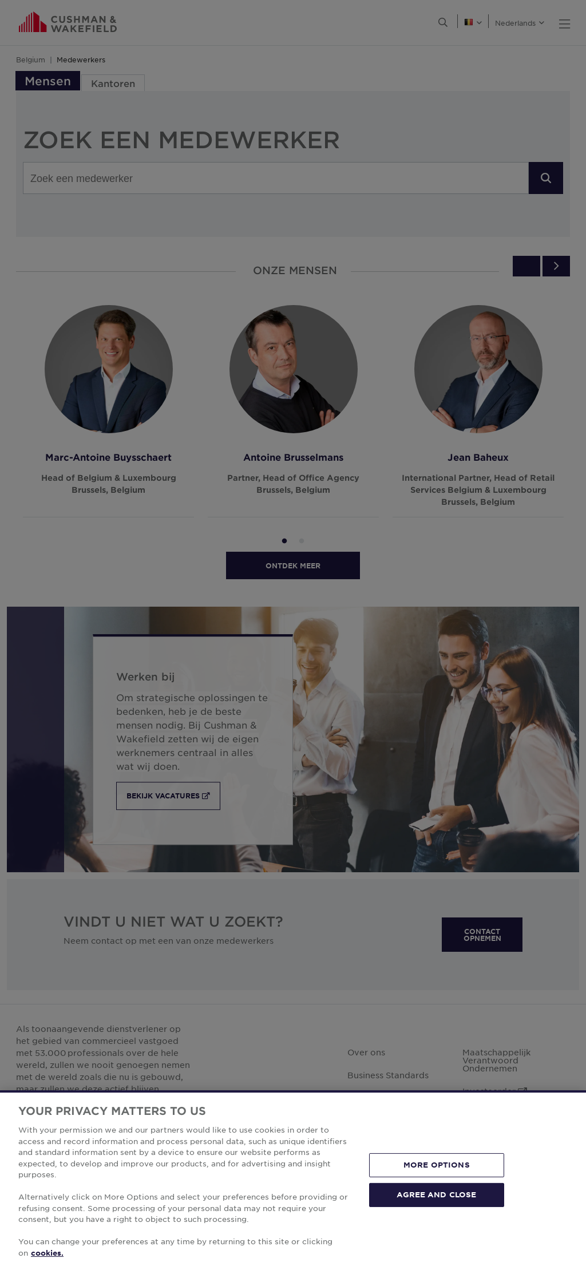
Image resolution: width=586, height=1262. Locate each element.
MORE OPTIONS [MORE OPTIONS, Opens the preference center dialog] (436, 1182)
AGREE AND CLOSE (436, 1211)
